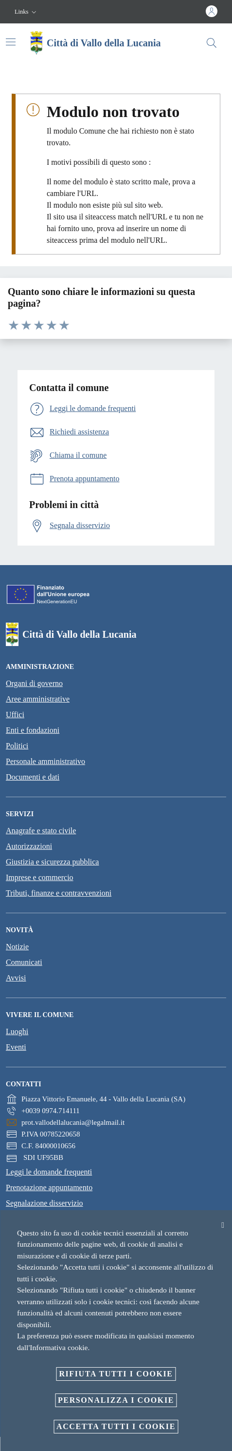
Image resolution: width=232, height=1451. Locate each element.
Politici (17, 746)
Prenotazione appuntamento (49, 1187)
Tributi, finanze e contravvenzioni (58, 893)
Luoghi (17, 1031)
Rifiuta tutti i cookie (116, 1374)
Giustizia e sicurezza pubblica (52, 862)
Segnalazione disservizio (44, 1203)
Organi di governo (34, 683)
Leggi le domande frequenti (49, 1172)
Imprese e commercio (39, 877)
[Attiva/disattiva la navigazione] (11, 42)
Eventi (16, 1047)
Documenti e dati (32, 777)
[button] (26, 11)
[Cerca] (211, 43)
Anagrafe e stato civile (41, 830)
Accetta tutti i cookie (116, 1426)
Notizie (17, 946)
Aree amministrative (38, 699)
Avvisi (16, 978)
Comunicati (24, 962)
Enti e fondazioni (32, 730)
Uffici (15, 714)
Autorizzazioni (29, 846)
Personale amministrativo (45, 761)
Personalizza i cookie (116, 1400)
